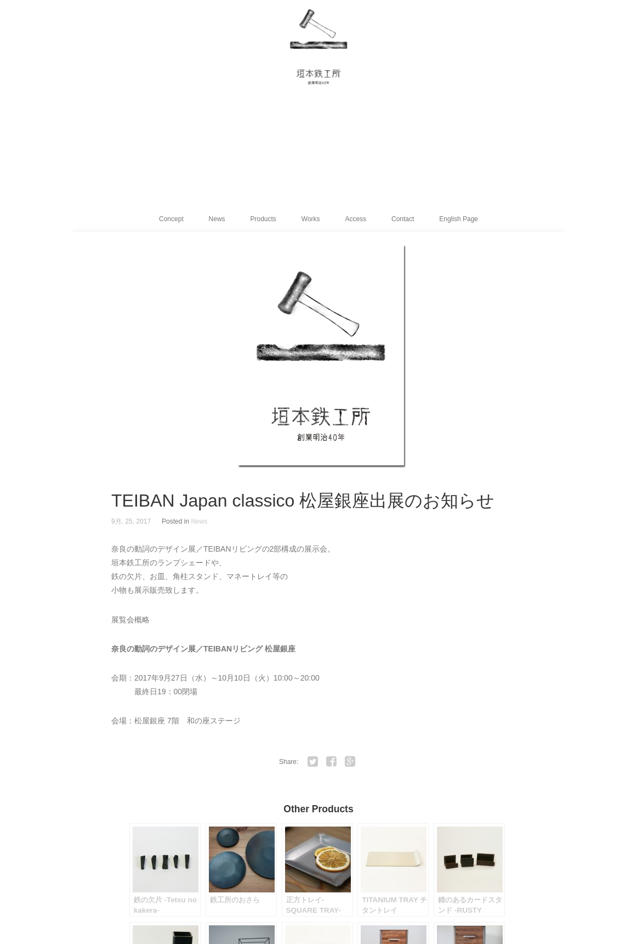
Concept (171, 219)
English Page (458, 219)
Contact (402, 219)
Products (263, 219)
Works (311, 219)
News (217, 219)
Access (355, 219)
